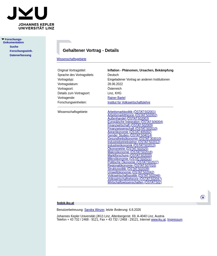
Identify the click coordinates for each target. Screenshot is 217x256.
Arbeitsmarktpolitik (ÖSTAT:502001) (132, 112)
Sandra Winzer (94, 209)
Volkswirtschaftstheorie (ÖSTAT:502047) (135, 179)
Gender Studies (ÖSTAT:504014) (130, 135)
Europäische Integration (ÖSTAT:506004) (135, 122)
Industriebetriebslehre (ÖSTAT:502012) (134, 142)
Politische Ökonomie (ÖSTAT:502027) (133, 162)
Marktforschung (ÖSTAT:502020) (130, 155)
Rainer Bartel (116, 97)
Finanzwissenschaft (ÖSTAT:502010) (133, 128)
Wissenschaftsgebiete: (73, 112)
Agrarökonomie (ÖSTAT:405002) (129, 132)
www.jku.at (158, 219)
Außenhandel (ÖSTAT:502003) (128, 118)
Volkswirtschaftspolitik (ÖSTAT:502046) (134, 175)
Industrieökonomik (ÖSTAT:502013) (131, 145)
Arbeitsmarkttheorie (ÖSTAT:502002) (132, 115)
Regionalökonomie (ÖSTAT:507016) (132, 165)
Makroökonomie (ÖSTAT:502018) (130, 152)
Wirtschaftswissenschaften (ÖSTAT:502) (135, 182)
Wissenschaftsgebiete (71, 59)
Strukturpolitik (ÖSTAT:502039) (128, 169)
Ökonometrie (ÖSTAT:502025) (128, 148)
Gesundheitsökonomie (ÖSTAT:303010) (134, 138)
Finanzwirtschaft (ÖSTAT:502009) (130, 125)
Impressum (174, 219)
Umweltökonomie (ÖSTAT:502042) (131, 172)
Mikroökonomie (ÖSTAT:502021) (129, 158)
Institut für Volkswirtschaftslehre (129, 102)
